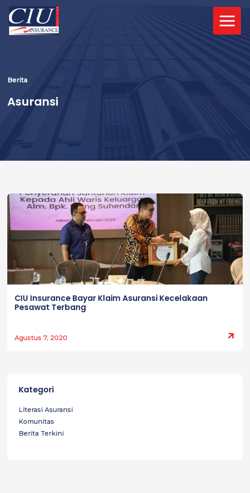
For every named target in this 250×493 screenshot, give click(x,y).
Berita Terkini (41, 433)
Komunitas (36, 421)
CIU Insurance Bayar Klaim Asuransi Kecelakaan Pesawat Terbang (111, 303)
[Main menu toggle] (227, 21)
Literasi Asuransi (46, 410)
